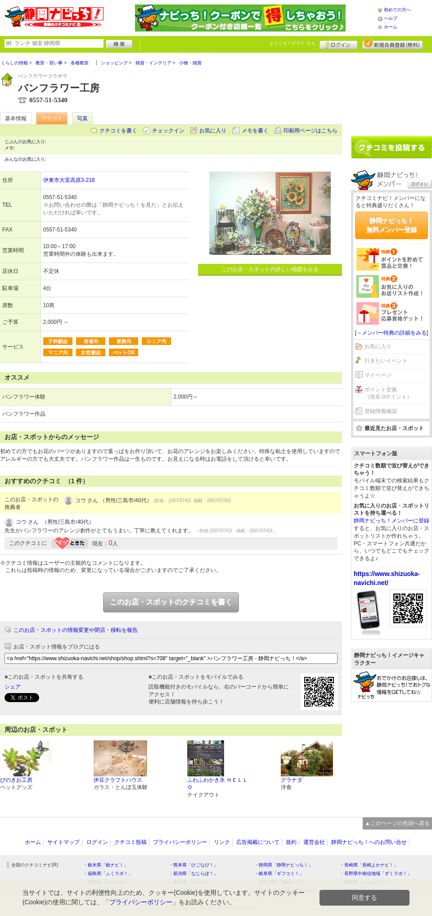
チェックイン (168, 130)
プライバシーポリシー (180, 842)
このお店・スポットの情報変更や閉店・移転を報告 (76, 630)
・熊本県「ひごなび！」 (193, 864)
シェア (12, 687)
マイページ (378, 375)
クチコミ (52, 118)
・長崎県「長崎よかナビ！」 (369, 864)
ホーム (390, 26)
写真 (82, 118)
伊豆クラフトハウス (118, 780)
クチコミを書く (118, 130)
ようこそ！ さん (292, 43)
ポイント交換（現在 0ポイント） (388, 393)
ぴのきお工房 (16, 780)
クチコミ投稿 (130, 842)
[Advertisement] (391, 91)
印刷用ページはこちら (311, 130)
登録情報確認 (380, 411)
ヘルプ (390, 18)
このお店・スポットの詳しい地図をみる (270, 269)
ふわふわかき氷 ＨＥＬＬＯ (217, 784)
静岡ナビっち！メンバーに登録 (391, 520)
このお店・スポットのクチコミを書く (171, 602)
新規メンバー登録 (392, 44)
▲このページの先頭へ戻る (397, 823)
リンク (222, 842)
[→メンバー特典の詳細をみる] (391, 333)
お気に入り (212, 130)
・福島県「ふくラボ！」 (108, 873)
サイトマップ (63, 842)
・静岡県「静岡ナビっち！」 (283, 864)
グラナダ (291, 780)
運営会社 (314, 842)
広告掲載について (257, 842)
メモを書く (255, 130)
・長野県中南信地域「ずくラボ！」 (376, 873)
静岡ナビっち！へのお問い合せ (369, 842)
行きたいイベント (386, 361)
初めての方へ (397, 9)
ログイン (339, 44)
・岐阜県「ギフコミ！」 (279, 873)
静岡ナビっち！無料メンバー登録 (391, 225)
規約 (291, 842)
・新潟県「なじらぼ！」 (193, 873)
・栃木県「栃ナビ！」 (105, 864)
